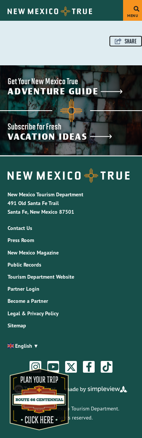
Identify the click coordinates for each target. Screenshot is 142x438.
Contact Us (20, 228)
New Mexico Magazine (33, 252)
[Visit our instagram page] (35, 367)
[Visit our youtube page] (53, 367)
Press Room (21, 240)
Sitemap (17, 325)
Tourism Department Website (41, 276)
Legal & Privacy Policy (33, 313)
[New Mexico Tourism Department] (50, 11)
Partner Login (23, 288)
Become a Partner (28, 301)
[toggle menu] (132, 10)
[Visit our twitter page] (71, 367)
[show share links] (125, 41)
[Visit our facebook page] (89, 367)
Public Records (24, 264)
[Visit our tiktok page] (107, 367)
